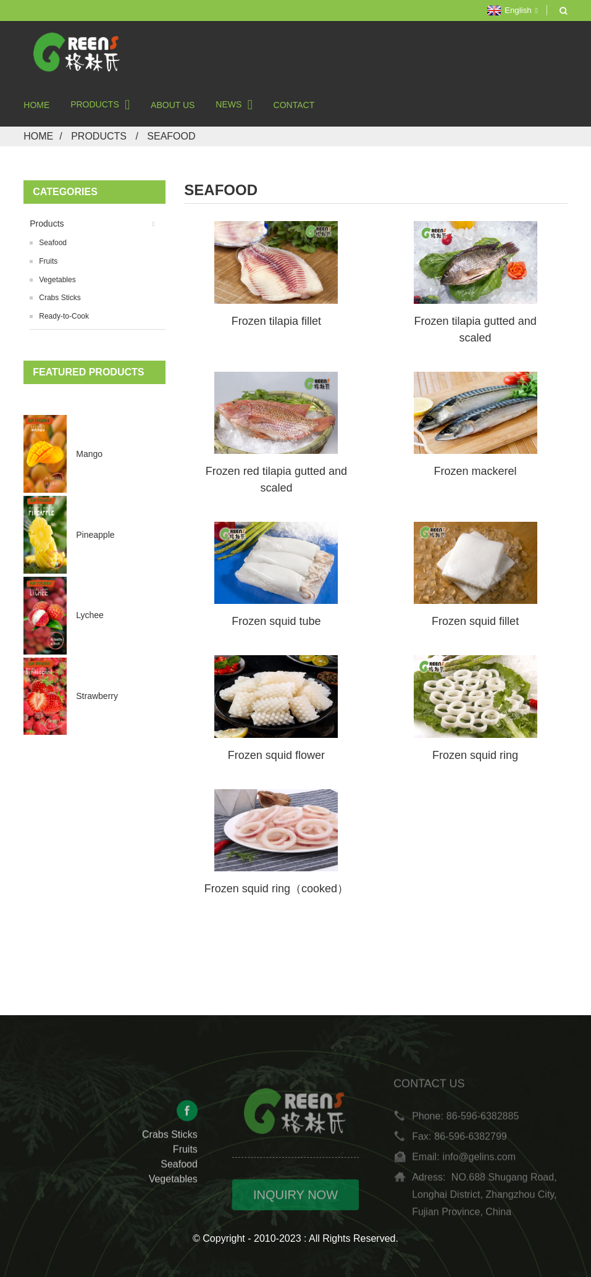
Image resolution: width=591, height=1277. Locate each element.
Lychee (90, 615)
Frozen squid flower (276, 755)
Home (36, 105)
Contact (294, 105)
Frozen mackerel (475, 471)
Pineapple (95, 535)
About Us (173, 105)
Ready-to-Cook (64, 316)
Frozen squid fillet (475, 621)
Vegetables (57, 279)
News (234, 105)
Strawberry (97, 696)
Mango (89, 454)
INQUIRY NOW (295, 1205)
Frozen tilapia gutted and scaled (475, 329)
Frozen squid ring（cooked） (276, 888)
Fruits (48, 261)
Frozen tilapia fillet (276, 321)
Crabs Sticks (59, 297)
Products (100, 105)
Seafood (171, 136)
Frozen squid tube (276, 621)
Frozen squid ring (475, 755)
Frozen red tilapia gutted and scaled (276, 479)
